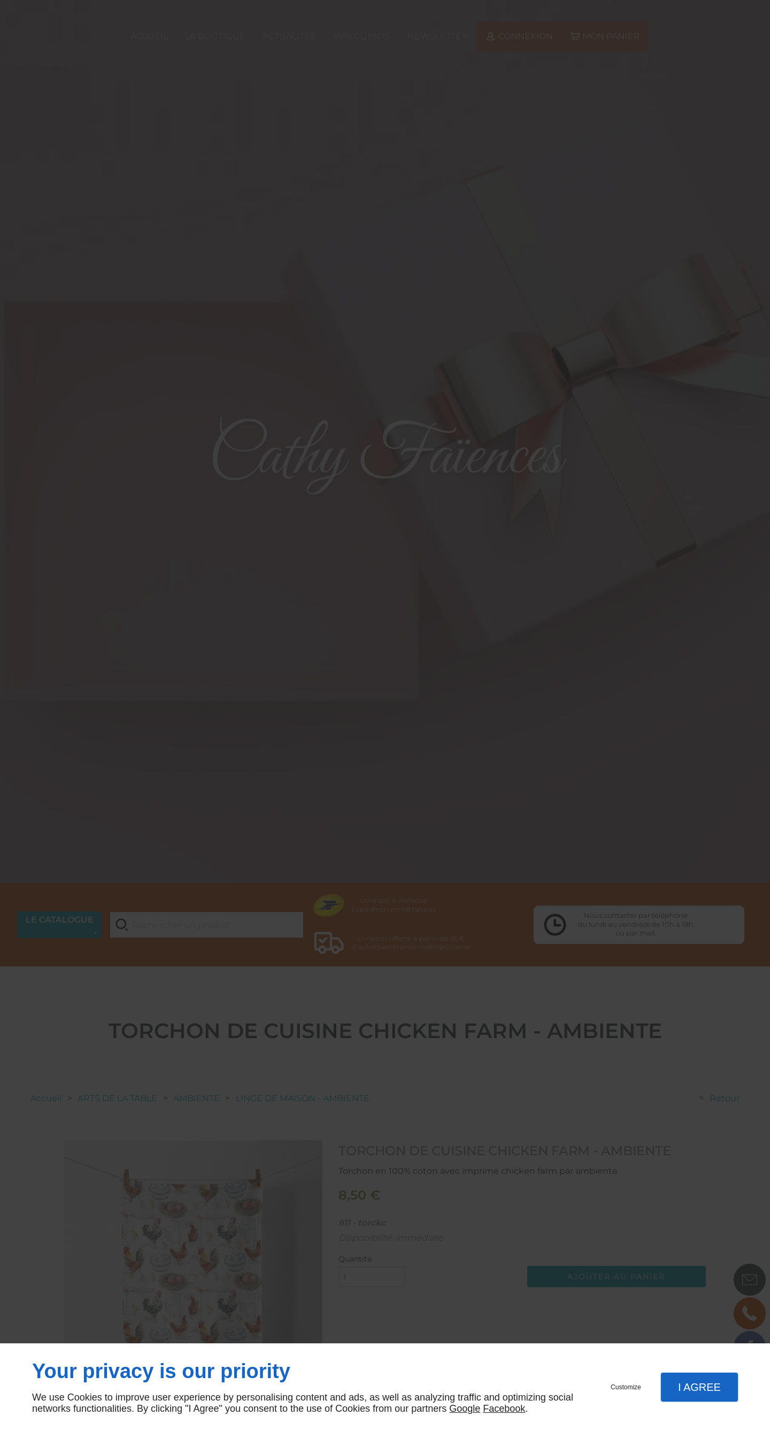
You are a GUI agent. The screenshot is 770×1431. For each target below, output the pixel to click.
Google (464, 1408)
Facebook (504, 1408)
